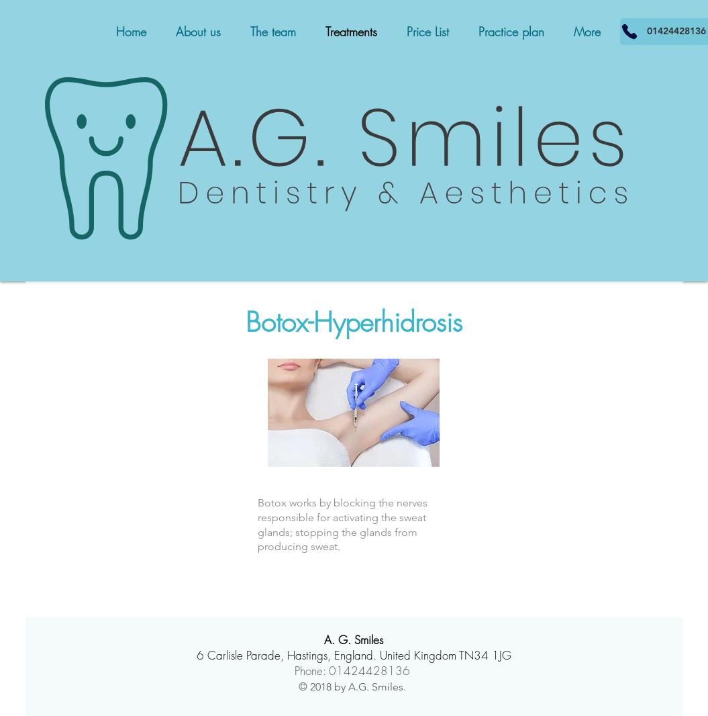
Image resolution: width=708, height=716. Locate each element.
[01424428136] (629, 31)
